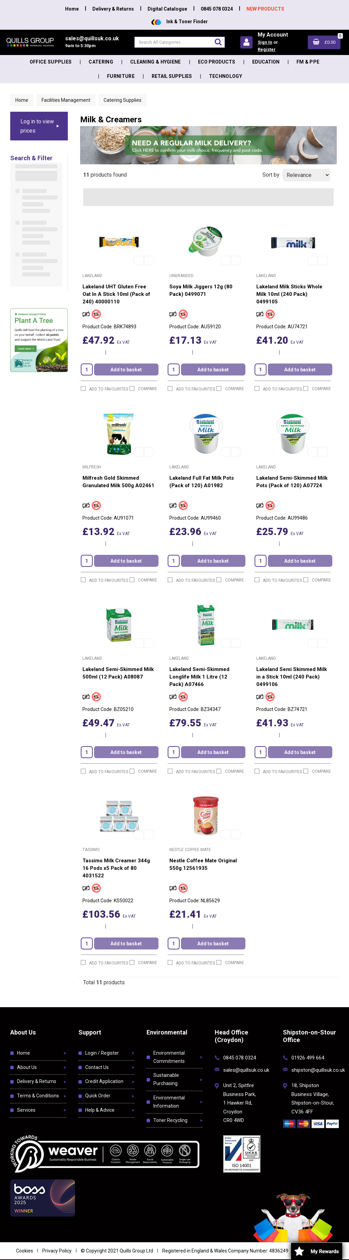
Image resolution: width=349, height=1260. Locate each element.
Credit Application (104, 1081)
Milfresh (91, 467)
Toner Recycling (170, 1120)
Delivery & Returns (113, 9)
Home (72, 9)
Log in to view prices (37, 126)
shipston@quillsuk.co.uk (318, 1070)
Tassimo (91, 849)
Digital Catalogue (167, 9)
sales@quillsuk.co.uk (246, 1070)
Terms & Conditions (38, 1095)
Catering (101, 62)
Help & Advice (100, 1110)
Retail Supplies (172, 76)
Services (26, 1110)
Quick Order (97, 1095)
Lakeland (92, 275)
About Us (27, 1067)
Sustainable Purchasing (166, 1079)
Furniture (121, 76)
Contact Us (97, 1067)
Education (265, 62)
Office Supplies (51, 62)
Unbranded (181, 275)
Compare (143, 389)
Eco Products (216, 62)
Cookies (24, 1251)
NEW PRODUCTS (265, 9)
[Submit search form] (218, 41)
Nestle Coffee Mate (190, 849)
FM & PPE (308, 62)
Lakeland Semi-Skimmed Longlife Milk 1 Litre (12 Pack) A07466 (199, 676)
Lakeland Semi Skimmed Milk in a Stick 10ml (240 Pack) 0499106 (291, 676)
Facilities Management (66, 100)
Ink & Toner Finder (179, 21)
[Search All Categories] (179, 42)
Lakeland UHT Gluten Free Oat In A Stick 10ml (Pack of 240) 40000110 (116, 294)
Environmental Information (169, 1102)
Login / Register (102, 1053)
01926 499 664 (307, 1058)
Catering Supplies (122, 100)
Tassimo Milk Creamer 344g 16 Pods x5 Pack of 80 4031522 (116, 868)
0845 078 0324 (217, 9)
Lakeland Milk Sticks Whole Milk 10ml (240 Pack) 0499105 (289, 294)
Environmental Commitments (169, 1057)
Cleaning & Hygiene (155, 62)
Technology (225, 76)
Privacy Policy (57, 1251)
